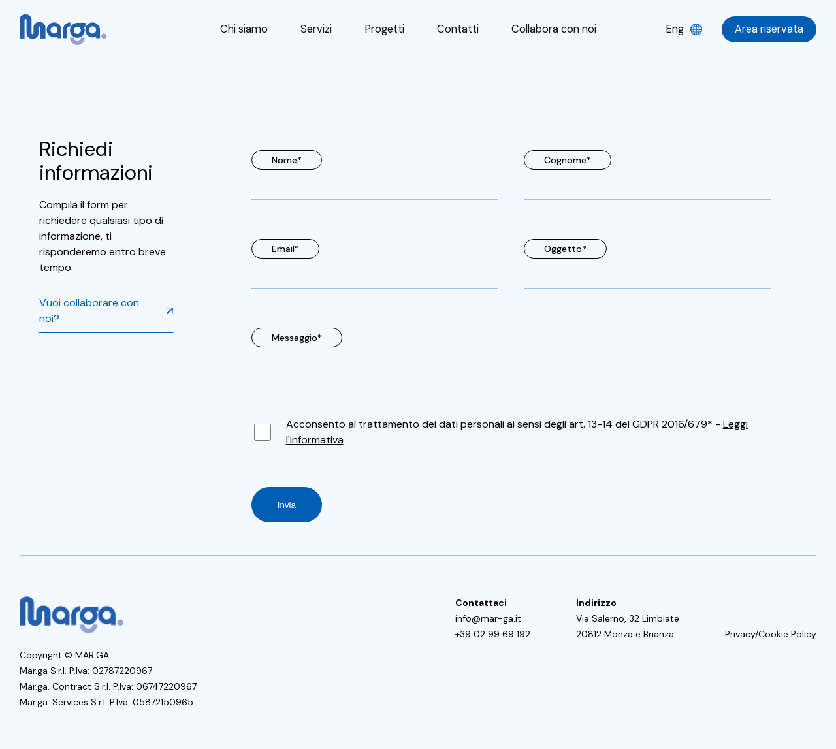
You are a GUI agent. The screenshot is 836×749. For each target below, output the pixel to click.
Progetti (384, 29)
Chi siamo (246, 29)
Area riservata (769, 29)
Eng (675, 29)
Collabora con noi (552, 29)
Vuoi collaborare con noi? (89, 310)
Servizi (317, 29)
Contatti (456, 29)
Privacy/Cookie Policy (770, 634)
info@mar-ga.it (488, 618)
